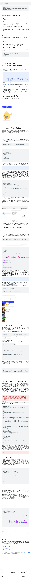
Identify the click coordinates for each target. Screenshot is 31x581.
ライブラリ (2, 575)
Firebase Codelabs (4, 3)
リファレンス (3, 572)
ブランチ (9, 543)
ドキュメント (20, 535)
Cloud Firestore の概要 (6, 546)
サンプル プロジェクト (7, 49)
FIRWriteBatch (20, 398)
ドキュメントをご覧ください (10, 378)
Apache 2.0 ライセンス (10, 552)
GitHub (2, 576)
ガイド (2, 571)
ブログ (12, 571)
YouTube (12, 575)
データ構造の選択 (6, 548)
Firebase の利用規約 (6, 84)
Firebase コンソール (16, 68)
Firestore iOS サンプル (6, 549)
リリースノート (23, 575)
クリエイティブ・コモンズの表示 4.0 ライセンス (19, 551)
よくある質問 (23, 576)
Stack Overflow (23, 572)
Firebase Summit (13, 572)
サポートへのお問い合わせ (24, 571)
